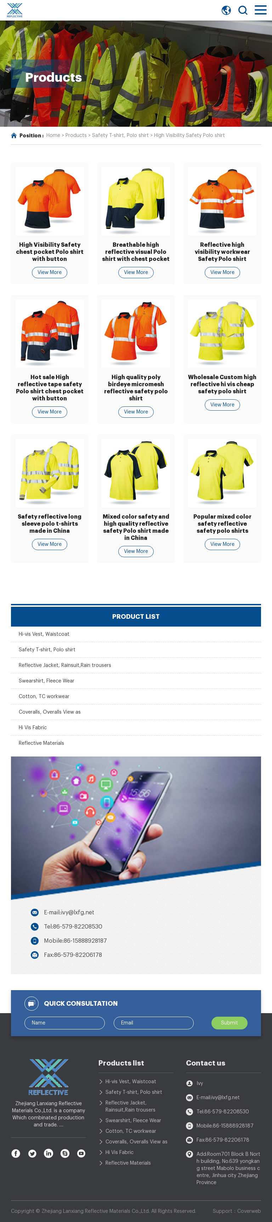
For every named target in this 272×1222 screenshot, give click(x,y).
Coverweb (249, 1211)
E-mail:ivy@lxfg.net (69, 912)
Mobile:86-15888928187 (75, 941)
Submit (229, 1023)
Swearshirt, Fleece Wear (46, 681)
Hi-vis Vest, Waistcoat (44, 634)
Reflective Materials (41, 743)
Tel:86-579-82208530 (73, 927)
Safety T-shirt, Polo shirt (120, 135)
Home (53, 135)
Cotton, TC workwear (44, 696)
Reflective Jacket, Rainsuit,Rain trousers (65, 665)
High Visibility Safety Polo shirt (189, 135)
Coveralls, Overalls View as (50, 712)
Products (76, 135)
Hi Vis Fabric (33, 727)
